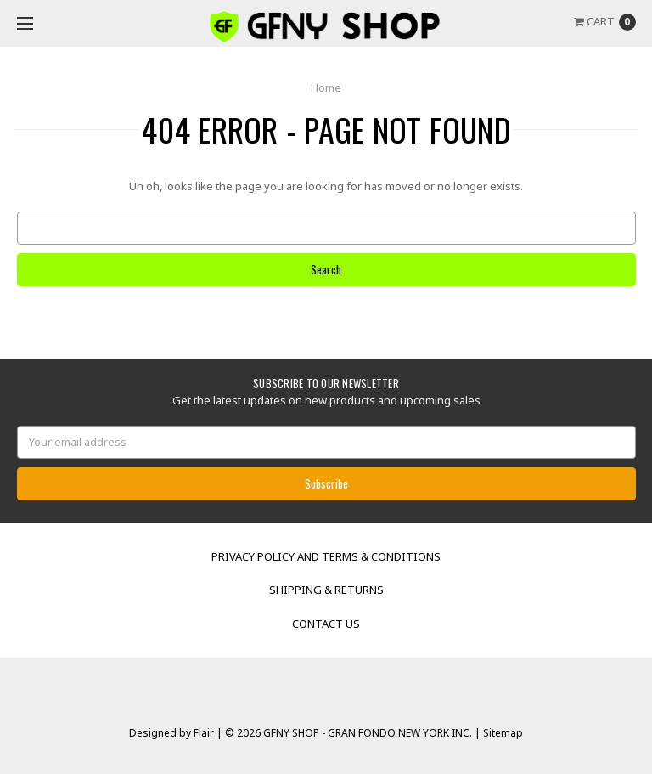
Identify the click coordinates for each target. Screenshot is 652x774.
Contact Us (326, 623)
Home (326, 87)
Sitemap (502, 733)
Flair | (208, 733)
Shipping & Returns (326, 589)
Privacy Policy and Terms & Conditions (326, 556)
